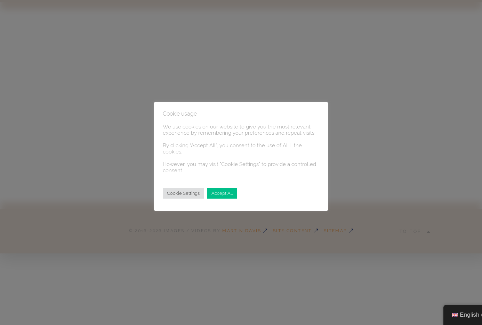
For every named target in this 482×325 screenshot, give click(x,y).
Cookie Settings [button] (183, 193)
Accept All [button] (222, 193)
